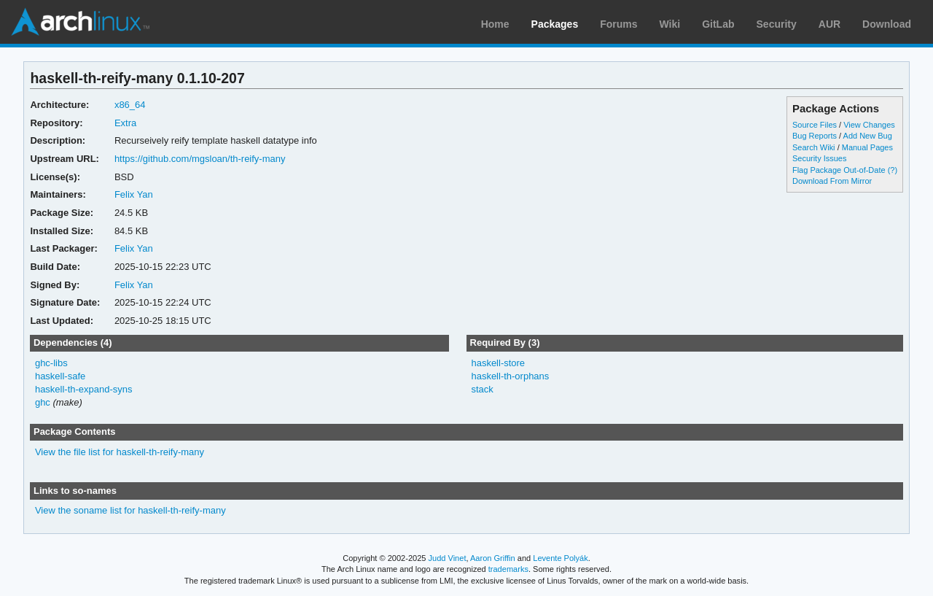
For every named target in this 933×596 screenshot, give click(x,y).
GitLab (718, 24)
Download (886, 24)
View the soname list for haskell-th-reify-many (130, 510)
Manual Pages (867, 147)
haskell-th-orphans (510, 376)
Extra (125, 122)
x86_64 (130, 104)
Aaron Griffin (492, 558)
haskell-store (498, 362)
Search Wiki (813, 147)
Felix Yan (133, 194)
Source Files (814, 124)
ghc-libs (51, 362)
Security (777, 24)
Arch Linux (80, 21)
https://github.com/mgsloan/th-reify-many (200, 158)
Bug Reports (814, 135)
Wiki (670, 24)
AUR (829, 24)
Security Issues (819, 158)
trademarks (508, 569)
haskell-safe (60, 376)
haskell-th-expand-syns (84, 389)
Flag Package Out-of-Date (839, 170)
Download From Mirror (832, 181)
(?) (892, 170)
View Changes (869, 124)
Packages (555, 24)
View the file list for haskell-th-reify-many (119, 451)
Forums (618, 24)
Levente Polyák (560, 558)
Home (495, 24)
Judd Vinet (447, 558)
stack (482, 389)
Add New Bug (867, 135)
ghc (42, 402)
